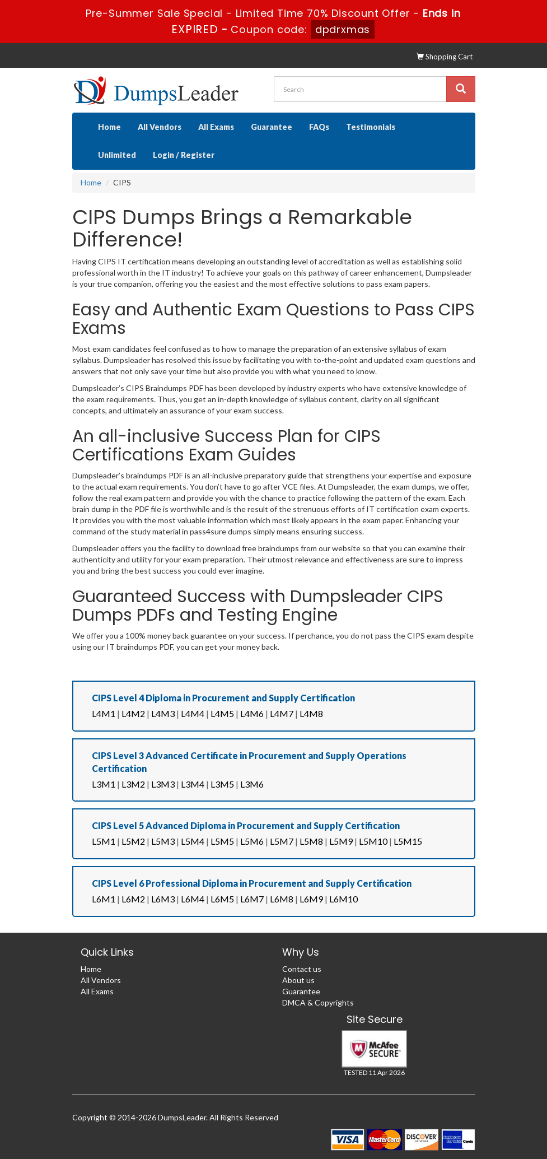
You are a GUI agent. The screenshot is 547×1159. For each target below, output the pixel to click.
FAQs (319, 127)
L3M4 (192, 784)
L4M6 (252, 713)
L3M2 (133, 784)
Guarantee (271, 127)
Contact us (301, 969)
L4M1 (103, 713)
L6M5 (222, 898)
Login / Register (183, 155)
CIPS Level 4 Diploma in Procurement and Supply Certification (223, 697)
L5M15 (408, 841)
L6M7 (252, 898)
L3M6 (252, 784)
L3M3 (163, 784)
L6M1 (103, 898)
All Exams (216, 127)
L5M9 (341, 841)
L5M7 (281, 841)
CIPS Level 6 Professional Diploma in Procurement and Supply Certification (252, 883)
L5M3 (163, 841)
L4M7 (281, 713)
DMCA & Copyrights (318, 1002)
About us (298, 980)
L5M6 (252, 841)
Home (109, 127)
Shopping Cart (445, 56)
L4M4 (192, 713)
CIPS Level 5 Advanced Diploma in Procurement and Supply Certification (246, 825)
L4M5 (222, 713)
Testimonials (370, 127)
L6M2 (133, 898)
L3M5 (222, 784)
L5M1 (103, 841)
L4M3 (163, 713)
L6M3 (163, 898)
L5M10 (373, 841)
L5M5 (222, 841)
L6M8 (281, 898)
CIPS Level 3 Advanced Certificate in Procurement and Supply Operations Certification (249, 762)
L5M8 (311, 841)
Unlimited (117, 155)
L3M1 (103, 784)
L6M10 (343, 898)
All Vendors (159, 127)
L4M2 (133, 713)
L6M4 (192, 898)
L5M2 (133, 841)
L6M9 (311, 898)
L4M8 (311, 713)
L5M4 (192, 841)
